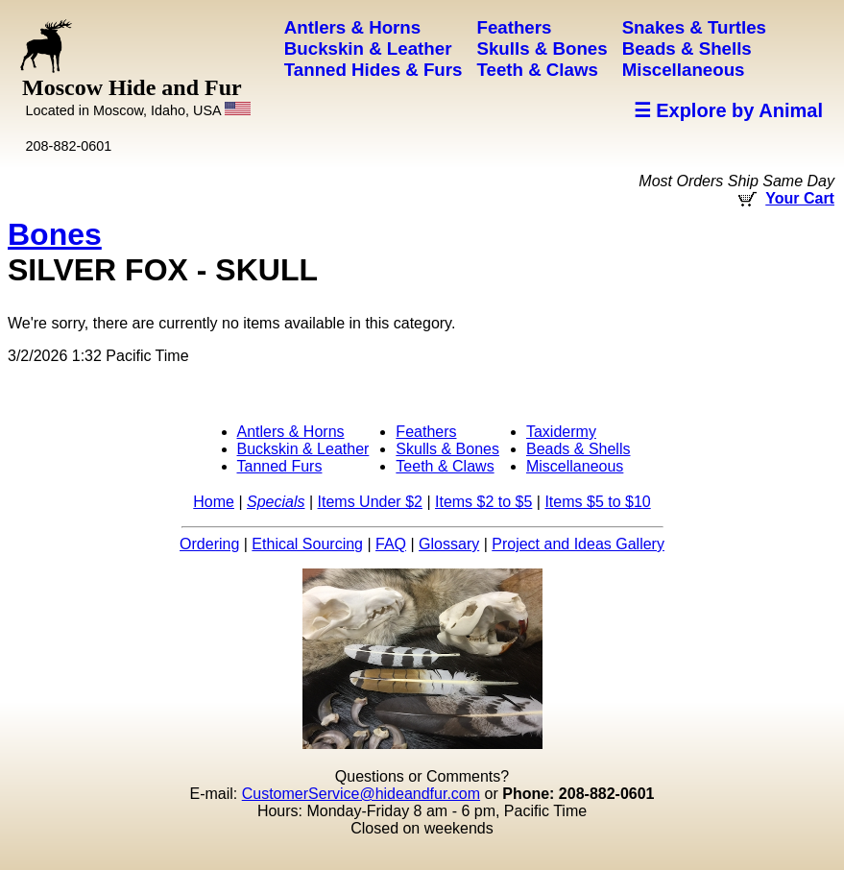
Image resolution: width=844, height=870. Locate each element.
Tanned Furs (280, 466)
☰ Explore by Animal (728, 110)
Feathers (426, 431)
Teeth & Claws (445, 466)
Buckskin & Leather (303, 449)
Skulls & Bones (447, 449)
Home (213, 502)
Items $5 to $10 (597, 502)
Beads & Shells (578, 449)
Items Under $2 (370, 502)
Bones (55, 234)
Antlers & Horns (291, 431)
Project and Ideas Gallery (578, 544)
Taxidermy (561, 431)
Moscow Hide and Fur (136, 96)
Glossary (449, 544)
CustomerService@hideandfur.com (361, 793)
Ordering (209, 544)
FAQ (390, 544)
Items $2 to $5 (483, 502)
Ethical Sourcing (307, 544)
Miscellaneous (574, 466)
